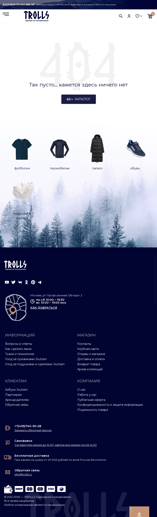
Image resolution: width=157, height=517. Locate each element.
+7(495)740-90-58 (28, 417)
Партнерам (13, 385)
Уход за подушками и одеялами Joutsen (35, 355)
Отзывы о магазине (91, 344)
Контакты (84, 334)
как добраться (43, 298)
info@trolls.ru (23, 465)
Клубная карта (88, 339)
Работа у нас (86, 385)
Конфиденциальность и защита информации (110, 395)
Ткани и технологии (19, 344)
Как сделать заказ (18, 339)
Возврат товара (88, 355)
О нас (81, 380)
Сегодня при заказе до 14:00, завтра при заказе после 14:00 (56, 435)
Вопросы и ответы (18, 334)
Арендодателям (17, 390)
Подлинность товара (92, 400)
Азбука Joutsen (16, 380)
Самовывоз (23, 431)
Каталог (83, 99)
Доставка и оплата (91, 350)
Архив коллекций (90, 360)
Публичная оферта (91, 390)
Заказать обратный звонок (33, 420)
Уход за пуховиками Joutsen (26, 350)
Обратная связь (16, 395)
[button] (121, 16)
